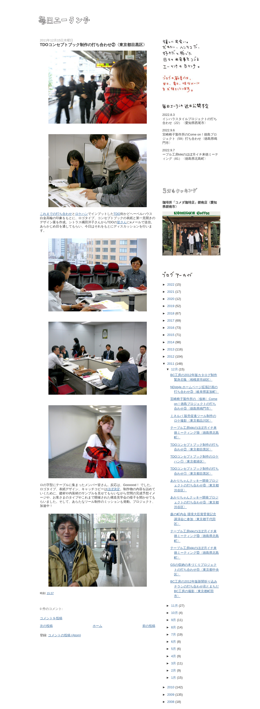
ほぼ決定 (113, 489)
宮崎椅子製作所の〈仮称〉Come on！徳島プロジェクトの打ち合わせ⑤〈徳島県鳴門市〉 (193, 403)
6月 (174, 641)
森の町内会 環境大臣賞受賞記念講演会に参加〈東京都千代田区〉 (193, 519)
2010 (171, 687)
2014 (171, 342)
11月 (175, 605)
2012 (171, 356)
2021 (171, 292)
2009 (171, 694)
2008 (171, 702)
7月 (174, 634)
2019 (171, 306)
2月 (174, 670)
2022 (171, 284)
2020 (171, 299)
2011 (171, 363)
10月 (175, 613)
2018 (171, 313)
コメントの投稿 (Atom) (64, 635)
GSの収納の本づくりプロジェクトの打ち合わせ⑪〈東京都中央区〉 (194, 569)
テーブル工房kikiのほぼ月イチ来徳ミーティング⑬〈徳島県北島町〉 (194, 536)
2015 (171, 335)
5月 (174, 649)
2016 (171, 327)
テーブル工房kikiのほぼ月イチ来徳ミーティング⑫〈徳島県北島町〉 (194, 552)
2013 (171, 349)
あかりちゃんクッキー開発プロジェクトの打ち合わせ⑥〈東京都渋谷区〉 (194, 485)
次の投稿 (46, 626)
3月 (174, 663)
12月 (175, 369)
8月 (174, 627)
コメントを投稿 (51, 618)
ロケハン (81, 214)
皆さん (122, 222)
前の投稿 (148, 626)
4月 (174, 656)
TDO (117, 214)
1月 (174, 677)
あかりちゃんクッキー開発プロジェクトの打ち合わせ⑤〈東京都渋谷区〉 (194, 502)
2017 (171, 320)
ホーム (97, 626)
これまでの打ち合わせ (56, 214)
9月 (174, 620)
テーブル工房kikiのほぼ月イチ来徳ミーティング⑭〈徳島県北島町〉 (194, 432)
